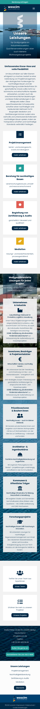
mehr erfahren (20, 155)
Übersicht (20, 688)
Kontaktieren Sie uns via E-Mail (20, 654)
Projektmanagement (20, 670)
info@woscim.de (20, 636)
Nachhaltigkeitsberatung (20, 674)
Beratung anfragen (20, 2)
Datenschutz (30, 705)
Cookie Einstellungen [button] (20, 708)
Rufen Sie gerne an (20, 648)
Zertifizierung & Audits (20, 678)
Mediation (20, 682)
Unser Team (20, 586)
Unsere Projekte (20, 615)
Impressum (21, 705)
